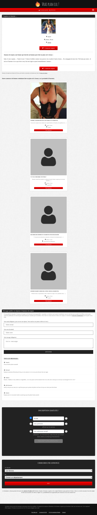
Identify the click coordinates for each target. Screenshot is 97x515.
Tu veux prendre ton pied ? (38, 176)
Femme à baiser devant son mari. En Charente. (44, 120)
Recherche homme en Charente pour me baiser (45, 234)
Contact (64, 512)
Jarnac (49, 42)
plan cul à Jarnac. (43, 73)
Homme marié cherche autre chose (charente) (45, 291)
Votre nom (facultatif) (9, 329)
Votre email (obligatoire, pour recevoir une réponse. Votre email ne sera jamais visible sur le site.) (26, 321)
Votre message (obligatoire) (10, 337)
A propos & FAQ (43, 512)
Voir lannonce (48, 130)
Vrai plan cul (34, 512)
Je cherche (7, 467)
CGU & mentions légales (54, 512)
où (5, 474)
